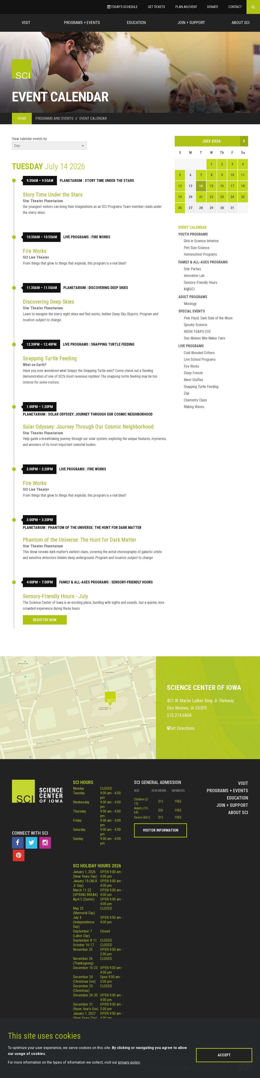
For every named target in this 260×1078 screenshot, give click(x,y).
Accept (224, 1055)
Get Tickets (156, 7)
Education (136, 22)
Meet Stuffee (193, 380)
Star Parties (192, 269)
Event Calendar (192, 227)
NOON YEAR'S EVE (197, 331)
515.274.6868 (179, 715)
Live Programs (76, 237)
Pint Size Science (196, 248)
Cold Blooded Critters (199, 353)
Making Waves (194, 407)
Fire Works (100, 237)
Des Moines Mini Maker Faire (204, 338)
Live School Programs (200, 359)
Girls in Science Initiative (201, 241)
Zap (186, 393)
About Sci (240, 22)
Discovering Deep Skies (108, 288)
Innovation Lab (194, 275)
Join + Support (191, 22)
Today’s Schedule (122, 7)
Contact (235, 7)
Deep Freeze (193, 373)
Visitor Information (160, 830)
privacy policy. (129, 1062)
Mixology (190, 304)
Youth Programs (193, 234)
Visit (26, 22)
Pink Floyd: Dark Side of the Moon (208, 318)
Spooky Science (195, 325)
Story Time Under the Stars (109, 180)
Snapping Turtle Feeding (112, 344)
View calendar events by (29, 139)
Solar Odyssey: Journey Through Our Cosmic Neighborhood (100, 414)
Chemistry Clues (195, 400)
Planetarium (71, 180)
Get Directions (181, 728)
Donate (212, 7)
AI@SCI (189, 289)
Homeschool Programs (200, 254)
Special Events (191, 311)
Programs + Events (82, 22)
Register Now (44, 620)
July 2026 (211, 141)
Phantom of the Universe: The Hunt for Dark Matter (94, 527)
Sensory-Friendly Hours (132, 582)
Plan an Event (186, 7)
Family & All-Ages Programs (84, 582)
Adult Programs (192, 297)
